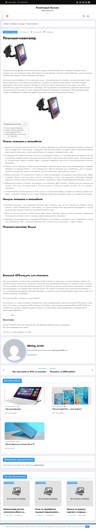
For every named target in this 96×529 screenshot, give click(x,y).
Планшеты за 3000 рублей (61, 371)
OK (87, 527)
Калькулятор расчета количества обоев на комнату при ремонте (14, 510)
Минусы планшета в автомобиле (14, 130)
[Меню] (7, 16)
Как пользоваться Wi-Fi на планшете (31, 371)
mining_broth (25, 32)
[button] (24, 125)
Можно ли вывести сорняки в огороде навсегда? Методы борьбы (76, 510)
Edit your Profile (58, 350)
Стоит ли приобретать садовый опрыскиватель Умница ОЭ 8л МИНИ (47, 510)
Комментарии (14, 136)
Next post (53, 368)
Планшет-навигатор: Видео (13, 132)
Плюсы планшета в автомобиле (14, 128)
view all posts (32, 355)
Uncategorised (9, 482)
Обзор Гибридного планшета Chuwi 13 (19, 444)
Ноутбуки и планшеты (10, 32)
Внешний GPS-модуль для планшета (15, 134)
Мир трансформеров (13, 409)
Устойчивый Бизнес (47, 8)
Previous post (42, 368)
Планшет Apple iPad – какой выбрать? (67, 409)
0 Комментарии (50, 32)
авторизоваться (39, 465)
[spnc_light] (88, 16)
